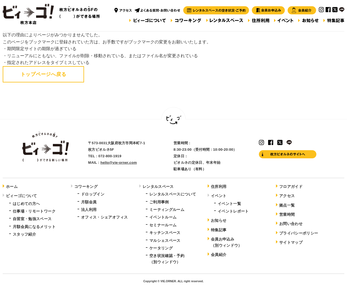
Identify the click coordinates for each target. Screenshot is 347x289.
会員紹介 (218, 254)
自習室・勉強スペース (32, 219)
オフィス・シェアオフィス (104, 217)
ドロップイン (92, 194)
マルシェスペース (165, 240)
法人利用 (89, 209)
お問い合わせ (291, 223)
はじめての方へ (26, 203)
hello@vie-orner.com (118, 162)
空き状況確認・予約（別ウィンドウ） (166, 258)
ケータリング (161, 248)
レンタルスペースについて (172, 194)
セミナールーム (162, 225)
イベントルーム (162, 217)
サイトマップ (291, 242)
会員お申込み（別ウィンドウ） (226, 242)
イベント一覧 (229, 203)
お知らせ (218, 220)
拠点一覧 (287, 205)
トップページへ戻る (43, 74)
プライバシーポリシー (298, 233)
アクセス (287, 196)
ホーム (12, 186)
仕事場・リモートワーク (34, 211)
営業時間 (287, 214)
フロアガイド (291, 186)
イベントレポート (233, 211)
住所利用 (218, 186)
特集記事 (218, 230)
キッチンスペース (165, 232)
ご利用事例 (159, 202)
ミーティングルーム (166, 209)
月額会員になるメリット (34, 226)
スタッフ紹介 (24, 234)
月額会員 (89, 202)
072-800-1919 (109, 156)
